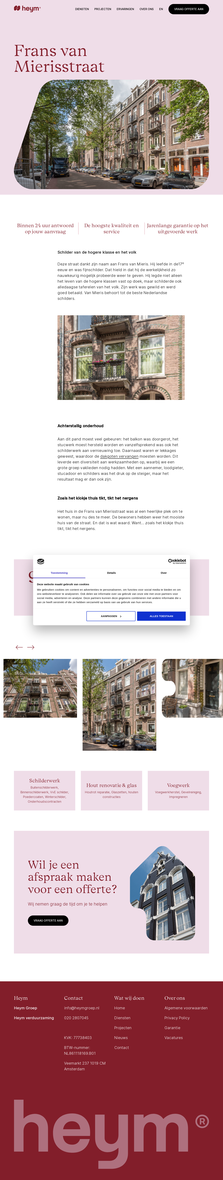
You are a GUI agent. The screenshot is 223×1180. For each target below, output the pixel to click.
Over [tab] (164, 572)
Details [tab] (111, 572)
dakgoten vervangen (119, 456)
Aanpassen (111, 616)
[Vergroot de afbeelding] (40, 688)
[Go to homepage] (27, 9)
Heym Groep (25, 1008)
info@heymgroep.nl (81, 1008)
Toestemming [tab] (59, 572)
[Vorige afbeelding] (19, 647)
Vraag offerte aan (188, 9)
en (161, 9)
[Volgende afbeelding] (30, 647)
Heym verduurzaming (34, 1018)
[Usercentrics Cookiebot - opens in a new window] (171, 561)
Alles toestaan (161, 616)
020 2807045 (76, 1018)
